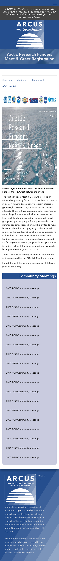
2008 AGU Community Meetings (22, 429)
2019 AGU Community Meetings (22, 326)
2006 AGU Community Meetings (22, 448)
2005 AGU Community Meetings (22, 457)
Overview (7, 80)
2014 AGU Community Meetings (22, 373)
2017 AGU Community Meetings (22, 344)
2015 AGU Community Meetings (22, 363)
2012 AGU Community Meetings (22, 391)
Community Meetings (37, 276)
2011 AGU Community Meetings (22, 401)
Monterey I (22, 80)
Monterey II (38, 80)
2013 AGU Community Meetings (22, 382)
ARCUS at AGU (9, 86)
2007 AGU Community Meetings (22, 438)
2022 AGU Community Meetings (22, 297)
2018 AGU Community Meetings (22, 335)
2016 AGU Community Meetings (22, 354)
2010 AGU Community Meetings (22, 410)
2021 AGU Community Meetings (22, 307)
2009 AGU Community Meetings (22, 419)
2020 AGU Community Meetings (22, 316)
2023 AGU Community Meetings (22, 288)
